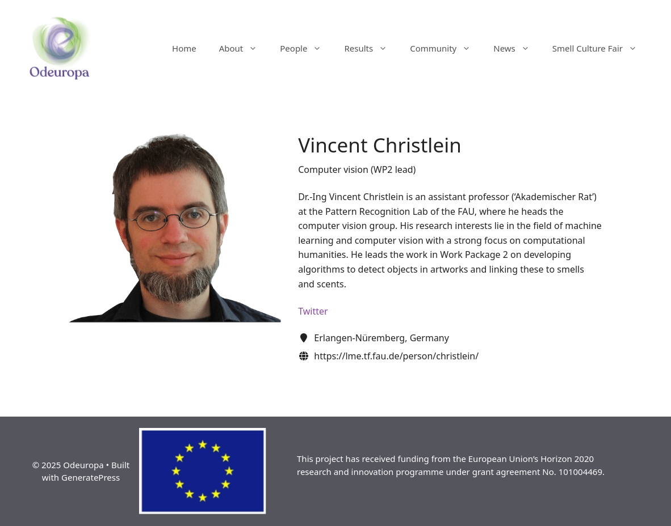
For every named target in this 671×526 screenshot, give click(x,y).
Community (446, 48)
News (517, 48)
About (244, 48)
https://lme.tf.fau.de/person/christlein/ (396, 356)
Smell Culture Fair (600, 48)
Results (371, 48)
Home (184, 48)
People (306, 48)
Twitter (313, 311)
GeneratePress (90, 477)
